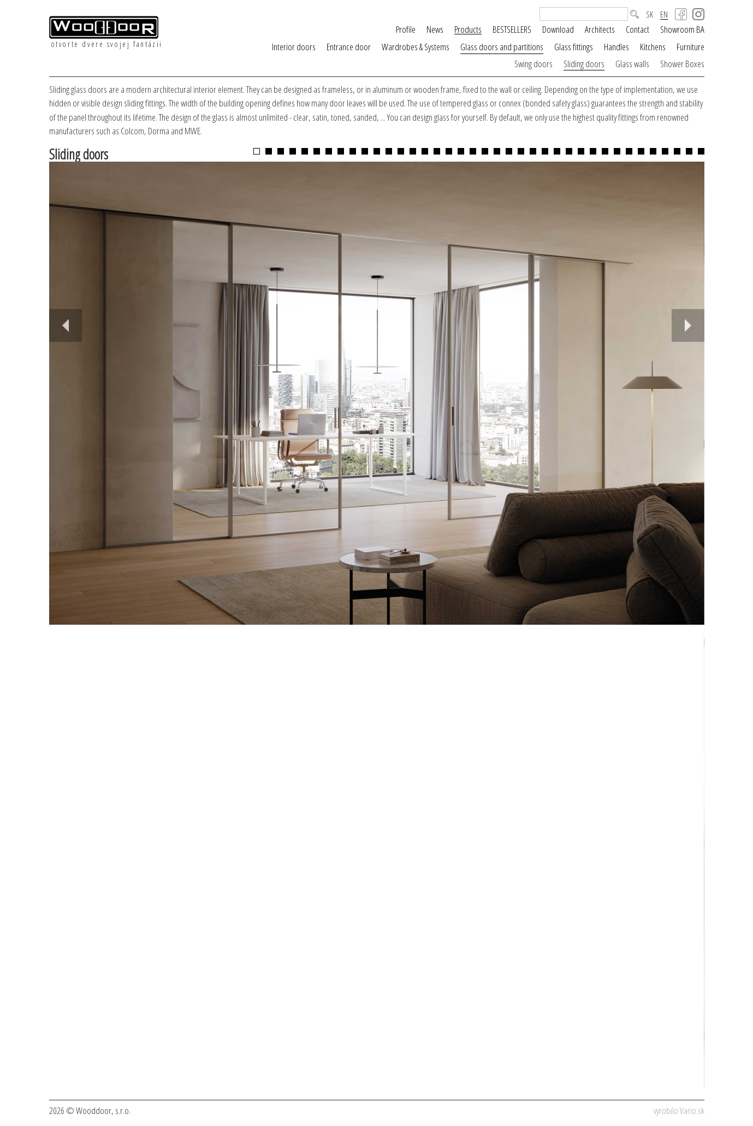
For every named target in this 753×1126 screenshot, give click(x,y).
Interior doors (294, 46)
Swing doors (533, 63)
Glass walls (632, 63)
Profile (406, 29)
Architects (600, 29)
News (434, 29)
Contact (637, 29)
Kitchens (653, 46)
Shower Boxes (682, 63)
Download (558, 29)
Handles (616, 46)
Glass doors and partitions (501, 46)
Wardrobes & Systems (415, 46)
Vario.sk (692, 1110)
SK (649, 14)
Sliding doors (584, 63)
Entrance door (349, 46)
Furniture (690, 46)
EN (664, 15)
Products (468, 29)
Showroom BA (682, 29)
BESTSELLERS (512, 29)
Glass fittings (573, 46)
